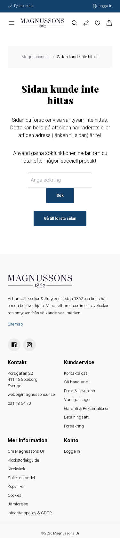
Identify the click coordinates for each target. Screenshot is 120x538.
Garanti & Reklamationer (86, 408)
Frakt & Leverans (79, 390)
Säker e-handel (21, 477)
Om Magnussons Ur (26, 451)
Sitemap (15, 324)
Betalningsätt (76, 417)
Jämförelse (18, 504)
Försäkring (74, 426)
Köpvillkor (16, 486)
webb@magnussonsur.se (31, 394)
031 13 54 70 (19, 403)
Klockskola (17, 468)
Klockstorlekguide (23, 460)
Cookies (14, 495)
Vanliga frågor (77, 399)
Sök (60, 195)
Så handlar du (77, 382)
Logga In (72, 451)
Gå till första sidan (60, 218)
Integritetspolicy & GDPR (30, 513)
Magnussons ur (35, 56)
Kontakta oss (76, 373)
